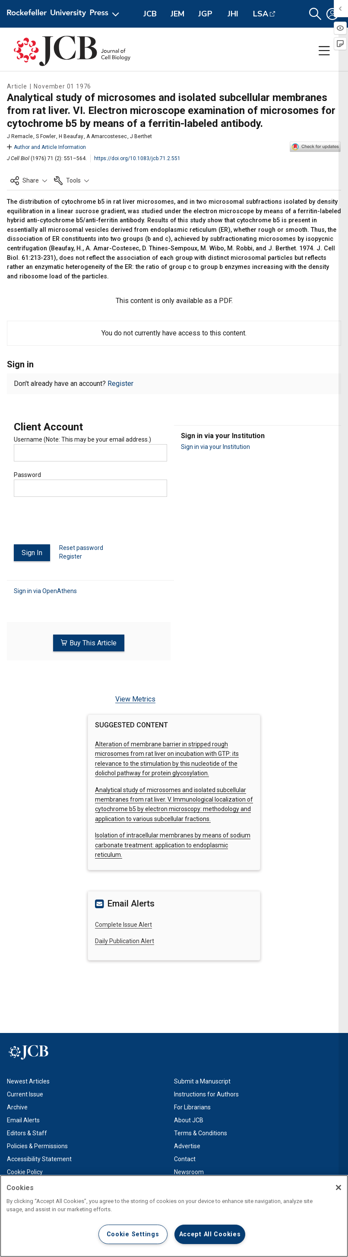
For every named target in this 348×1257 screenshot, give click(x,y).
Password (27, 475)
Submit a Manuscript (202, 1080)
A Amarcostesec (106, 136)
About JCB (188, 1119)
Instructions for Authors (206, 1093)
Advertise (187, 1145)
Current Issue (25, 1093)
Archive (17, 1106)
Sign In (32, 553)
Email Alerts (23, 1119)
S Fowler (46, 136)
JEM (177, 14)
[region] (174, 1216)
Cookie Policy (25, 1171)
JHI (233, 14)
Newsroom (189, 1171)
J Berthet (141, 136)
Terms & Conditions (200, 1132)
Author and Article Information (46, 147)
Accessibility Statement (39, 1158)
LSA (260, 14)
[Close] (338, 1187)
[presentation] (79, 524)
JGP (205, 14)
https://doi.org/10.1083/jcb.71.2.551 (137, 158)
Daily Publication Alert (124, 941)
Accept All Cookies (210, 1234)
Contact (185, 1158)
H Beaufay (71, 136)
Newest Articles (28, 1080)
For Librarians (192, 1106)
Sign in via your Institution (215, 446)
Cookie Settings (133, 1234)
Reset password (81, 547)
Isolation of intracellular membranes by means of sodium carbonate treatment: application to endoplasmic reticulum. (172, 845)
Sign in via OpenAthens (45, 590)
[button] (315, 14)
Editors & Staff (27, 1132)
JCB (150, 14)
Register (120, 383)
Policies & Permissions (37, 1145)
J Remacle (20, 136)
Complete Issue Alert (123, 924)
